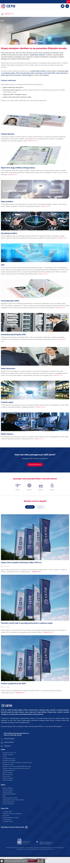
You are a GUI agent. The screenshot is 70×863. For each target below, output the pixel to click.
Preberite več (32, 141)
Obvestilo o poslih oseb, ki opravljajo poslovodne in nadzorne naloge (26, 623)
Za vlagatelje (7, 819)
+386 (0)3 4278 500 (9, 738)
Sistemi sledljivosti (8, 803)
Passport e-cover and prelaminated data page (17, 766)
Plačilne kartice (7, 772)
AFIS (17, 73)
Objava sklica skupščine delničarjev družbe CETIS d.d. (21, 563)
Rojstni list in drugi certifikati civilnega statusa (18, 168)
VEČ (64, 726)
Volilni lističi (7, 776)
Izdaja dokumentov (8, 369)
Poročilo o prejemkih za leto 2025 (13, 684)
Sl (68, 1)
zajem (66, 71)
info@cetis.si (7, 746)
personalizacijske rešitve (27, 73)
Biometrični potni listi (9, 752)
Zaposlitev (6, 815)
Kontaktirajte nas (35, 464)
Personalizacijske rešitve (10, 301)
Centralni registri (7, 402)
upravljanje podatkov (8, 73)
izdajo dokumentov (61, 73)
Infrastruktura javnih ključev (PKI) (13, 335)
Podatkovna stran (8, 764)
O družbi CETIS (7, 811)
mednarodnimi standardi (37, 55)
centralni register (27, 75)
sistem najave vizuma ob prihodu (11, 75)
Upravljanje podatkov (9, 233)
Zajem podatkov (7, 202)
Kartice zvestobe (8, 774)
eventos (40, 507)
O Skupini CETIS (8, 821)
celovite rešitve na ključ (38, 71)
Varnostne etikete (8, 778)
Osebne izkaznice (7, 134)
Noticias (30, 507)
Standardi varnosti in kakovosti (12, 813)
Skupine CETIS (11, 726)
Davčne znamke (7, 780)
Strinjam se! (38, 861)
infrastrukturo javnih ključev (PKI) (45, 73)
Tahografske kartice (9, 770)
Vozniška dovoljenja (9, 758)
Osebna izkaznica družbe (10, 817)
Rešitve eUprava (7, 434)
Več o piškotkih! (41, 861)
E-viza (4, 756)
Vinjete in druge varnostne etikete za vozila (16, 768)
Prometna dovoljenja (9, 760)
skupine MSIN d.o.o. (39, 726)
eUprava (46, 75)
